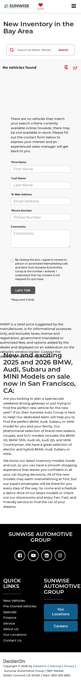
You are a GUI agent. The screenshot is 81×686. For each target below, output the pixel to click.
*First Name (18, 162)
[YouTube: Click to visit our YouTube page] (33, 555)
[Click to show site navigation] (74, 6)
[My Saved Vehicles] (40, 7)
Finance (9, 618)
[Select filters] (66, 67)
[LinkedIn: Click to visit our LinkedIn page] (46, 555)
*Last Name (18, 178)
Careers (61, 626)
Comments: (18, 226)
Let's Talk (23, 290)
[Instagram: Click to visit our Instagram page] (60, 555)
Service (9, 623)
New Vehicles (14, 601)
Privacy (69, 666)
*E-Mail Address (21, 194)
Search (63, 50)
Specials (10, 612)
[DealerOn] (14, 661)
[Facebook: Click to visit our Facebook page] (20, 555)
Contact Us (12, 640)
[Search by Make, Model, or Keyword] (36, 50)
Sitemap (55, 666)
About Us (11, 629)
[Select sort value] (74, 68)
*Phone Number (21, 210)
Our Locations (15, 634)
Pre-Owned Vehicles (20, 606)
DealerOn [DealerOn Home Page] (40, 666)
